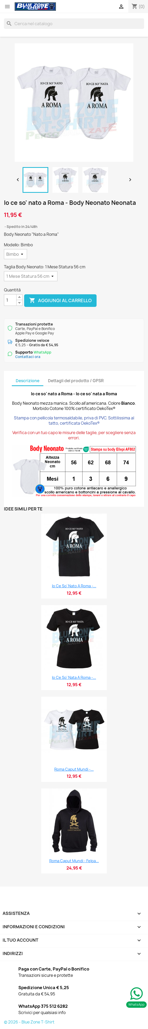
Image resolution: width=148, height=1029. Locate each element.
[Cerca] (74, 23)
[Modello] (15, 254)
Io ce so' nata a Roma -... (74, 677)
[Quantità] (10, 300)
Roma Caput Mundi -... (74, 769)
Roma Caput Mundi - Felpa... (74, 860)
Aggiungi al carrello (60, 300)
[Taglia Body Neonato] (30, 276)
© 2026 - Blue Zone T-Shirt (29, 1022)
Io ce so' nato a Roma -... (74, 585)
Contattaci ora (27, 356)
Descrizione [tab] (27, 380)
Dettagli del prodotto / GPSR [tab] (76, 380)
